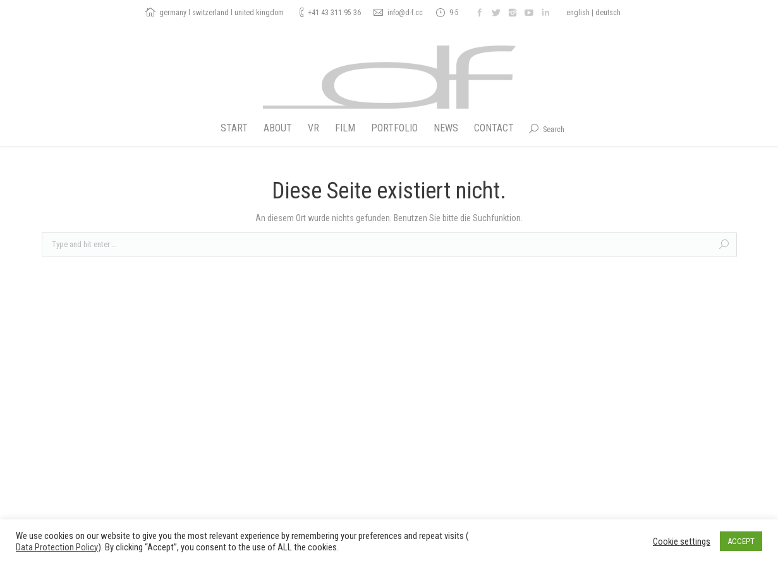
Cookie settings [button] (681, 541)
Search (553, 129)
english (578, 12)
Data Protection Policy (57, 547)
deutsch (608, 12)
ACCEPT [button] (741, 541)
